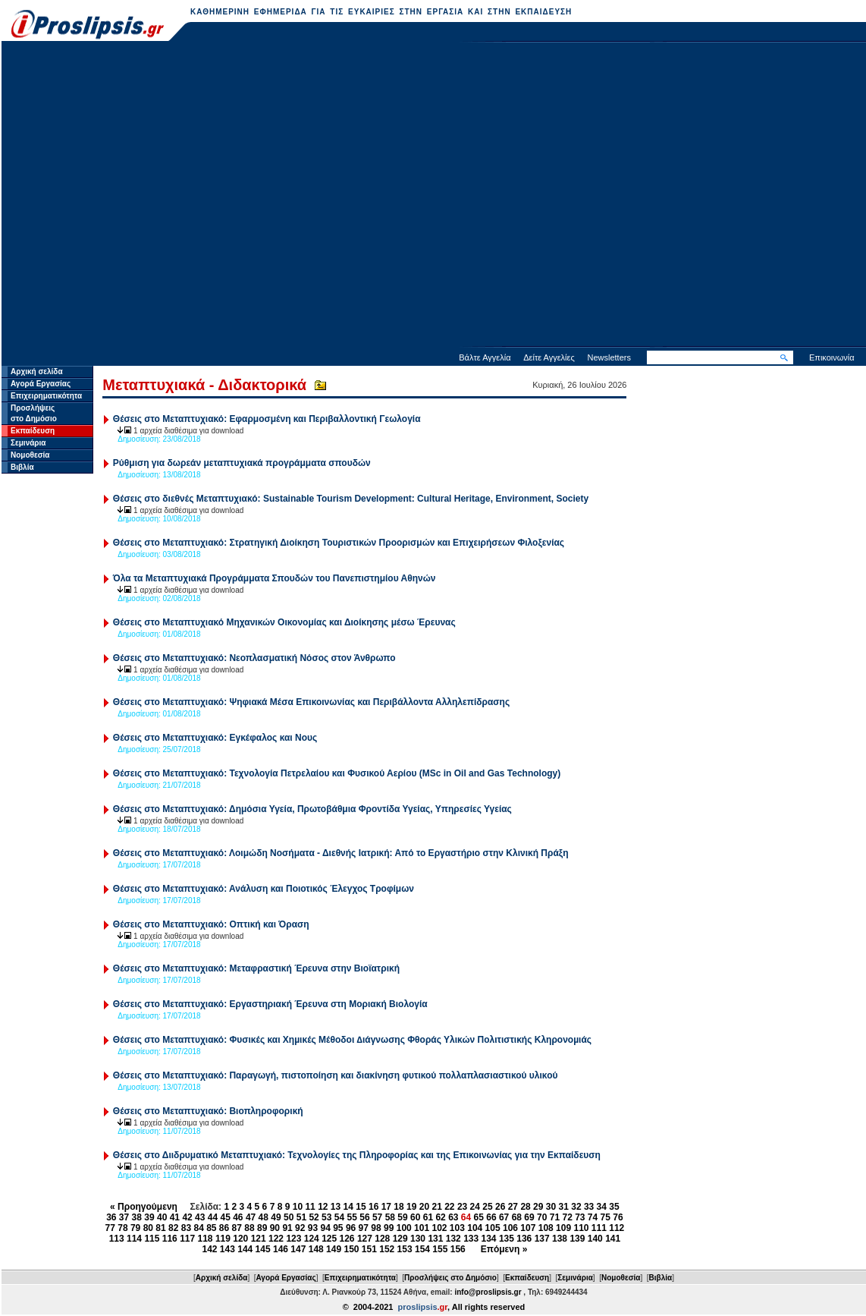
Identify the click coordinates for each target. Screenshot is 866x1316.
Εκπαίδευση (33, 431)
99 (389, 1228)
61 (428, 1217)
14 (348, 1206)
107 (527, 1228)
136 (524, 1238)
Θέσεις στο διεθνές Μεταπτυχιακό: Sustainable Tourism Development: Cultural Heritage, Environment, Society (350, 498)
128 (382, 1238)
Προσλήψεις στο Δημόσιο (450, 1277)
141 (612, 1238)
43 (200, 1217)
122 (276, 1238)
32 (576, 1206)
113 (116, 1238)
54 (339, 1217)
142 (209, 1249)
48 (263, 1217)
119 (223, 1238)
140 (595, 1238)
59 (402, 1217)
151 (369, 1249)
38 (137, 1217)
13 (335, 1206)
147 (298, 1249)
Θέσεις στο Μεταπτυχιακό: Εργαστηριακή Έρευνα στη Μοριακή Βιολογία (270, 1004)
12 (323, 1206)
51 (301, 1217)
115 (151, 1238)
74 (593, 1217)
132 (453, 1238)
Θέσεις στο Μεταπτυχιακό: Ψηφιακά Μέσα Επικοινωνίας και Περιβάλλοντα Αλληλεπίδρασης (311, 702)
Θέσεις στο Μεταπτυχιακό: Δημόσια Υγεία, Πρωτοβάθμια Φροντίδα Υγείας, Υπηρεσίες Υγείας (312, 809)
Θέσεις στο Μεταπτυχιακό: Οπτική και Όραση (211, 924)
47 (251, 1217)
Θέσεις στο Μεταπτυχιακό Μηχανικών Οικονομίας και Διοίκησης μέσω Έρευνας (284, 622)
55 (352, 1217)
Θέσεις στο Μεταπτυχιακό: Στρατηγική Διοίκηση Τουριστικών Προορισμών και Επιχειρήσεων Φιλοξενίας (338, 542)
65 (479, 1217)
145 (263, 1249)
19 (411, 1206)
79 (135, 1228)
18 (398, 1206)
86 (224, 1228)
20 (424, 1206)
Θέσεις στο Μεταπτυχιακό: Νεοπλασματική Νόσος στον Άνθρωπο (254, 658)
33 (589, 1206)
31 (564, 1206)
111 (599, 1228)
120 (240, 1238)
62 (440, 1217)
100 (404, 1228)
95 (338, 1228)
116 (169, 1238)
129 (400, 1238)
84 (198, 1228)
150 (351, 1249)
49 (276, 1217)
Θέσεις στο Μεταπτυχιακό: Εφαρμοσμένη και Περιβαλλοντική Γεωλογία (267, 419)
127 (364, 1238)
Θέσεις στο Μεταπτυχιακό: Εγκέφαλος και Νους (215, 737)
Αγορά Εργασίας (41, 383)
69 (529, 1217)
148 (316, 1249)
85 (211, 1228)
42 (187, 1217)
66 (491, 1217)
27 (513, 1206)
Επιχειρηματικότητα (46, 396)
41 (175, 1217)
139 (577, 1238)
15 (361, 1206)
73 (580, 1217)
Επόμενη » (504, 1249)
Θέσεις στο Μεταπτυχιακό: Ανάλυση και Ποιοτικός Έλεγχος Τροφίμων (263, 888)
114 (134, 1238)
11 (310, 1206)
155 (439, 1249)
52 (313, 1217)
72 (567, 1217)
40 (162, 1217)
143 (227, 1249)
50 (288, 1217)
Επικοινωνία (832, 357)
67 (504, 1217)
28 (525, 1206)
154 (422, 1249)
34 (602, 1206)
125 (329, 1238)
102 (439, 1228)
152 (386, 1249)
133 (470, 1238)
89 (262, 1228)
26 (500, 1206)
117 (187, 1238)
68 (517, 1217)
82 (173, 1228)
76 (618, 1217)
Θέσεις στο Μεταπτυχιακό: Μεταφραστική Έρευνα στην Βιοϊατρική (256, 968)
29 (538, 1206)
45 (225, 1217)
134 (489, 1238)
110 (580, 1228)
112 (616, 1228)
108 (546, 1228)
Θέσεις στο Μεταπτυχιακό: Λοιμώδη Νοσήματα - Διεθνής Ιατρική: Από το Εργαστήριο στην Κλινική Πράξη (341, 853)
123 (293, 1238)
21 (436, 1206)
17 (386, 1206)
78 (122, 1228)
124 (311, 1238)
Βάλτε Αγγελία (484, 357)
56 (364, 1217)
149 (333, 1249)
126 (347, 1238)
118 (205, 1238)
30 (551, 1206)
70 (542, 1217)
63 (453, 1217)
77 (110, 1228)
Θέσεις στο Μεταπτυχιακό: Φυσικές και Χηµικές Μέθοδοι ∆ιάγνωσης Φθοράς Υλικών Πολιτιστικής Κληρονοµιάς (352, 1039)
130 (417, 1238)
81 (160, 1228)
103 (457, 1228)
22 (449, 1206)
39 (149, 1217)
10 (298, 1206)
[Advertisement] (150, 196)
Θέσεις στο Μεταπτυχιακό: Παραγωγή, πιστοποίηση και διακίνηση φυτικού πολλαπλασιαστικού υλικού (335, 1075)
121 (258, 1238)
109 (563, 1228)
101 (421, 1228)
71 (555, 1217)
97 (364, 1228)
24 (475, 1206)
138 (559, 1238)
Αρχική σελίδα (37, 371)
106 (510, 1228)
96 (351, 1228)
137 (542, 1238)
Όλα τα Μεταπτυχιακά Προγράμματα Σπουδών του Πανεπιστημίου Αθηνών (274, 578)
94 (325, 1228)
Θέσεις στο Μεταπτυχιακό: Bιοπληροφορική (208, 1111)
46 (238, 1217)
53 (326, 1217)
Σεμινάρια (28, 443)
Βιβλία (22, 467)
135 (506, 1238)
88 (249, 1228)
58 (390, 1217)
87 (237, 1228)
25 (487, 1206)
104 (474, 1228)
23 (462, 1206)
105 (492, 1228)
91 (287, 1228)
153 (405, 1249)
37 (124, 1217)
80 (148, 1228)
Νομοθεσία (30, 455)
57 (377, 1217)
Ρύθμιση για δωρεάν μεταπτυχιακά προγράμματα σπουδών (242, 463)
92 (300, 1228)
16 (373, 1206)
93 (313, 1228)
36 (111, 1217)
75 (605, 1217)
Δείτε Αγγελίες (549, 357)
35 (614, 1206)
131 (435, 1238)
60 (415, 1217)
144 (245, 1249)
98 (376, 1228)
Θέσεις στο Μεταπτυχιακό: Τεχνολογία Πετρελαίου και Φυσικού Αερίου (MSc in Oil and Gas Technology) (336, 773)
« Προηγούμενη (143, 1206)
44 (213, 1217)
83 (186, 1228)
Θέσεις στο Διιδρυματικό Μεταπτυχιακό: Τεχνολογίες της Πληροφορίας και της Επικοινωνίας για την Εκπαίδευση (357, 1155)
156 (458, 1249)
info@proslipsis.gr (487, 1292)
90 (275, 1228)
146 (280, 1249)
